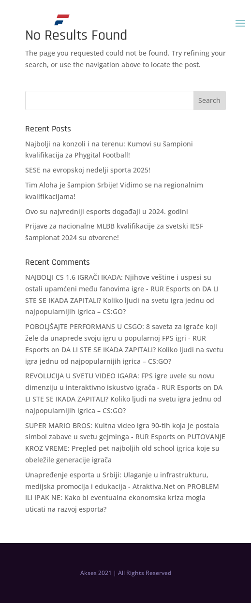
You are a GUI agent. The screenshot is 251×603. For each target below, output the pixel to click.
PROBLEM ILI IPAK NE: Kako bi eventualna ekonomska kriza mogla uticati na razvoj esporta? (122, 498)
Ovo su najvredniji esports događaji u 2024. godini (106, 211)
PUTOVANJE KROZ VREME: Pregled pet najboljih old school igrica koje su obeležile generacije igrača (125, 448)
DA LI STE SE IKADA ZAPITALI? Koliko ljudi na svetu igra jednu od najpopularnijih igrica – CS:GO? (122, 300)
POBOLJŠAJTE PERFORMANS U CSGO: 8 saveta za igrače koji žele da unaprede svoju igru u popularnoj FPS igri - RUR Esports (121, 338)
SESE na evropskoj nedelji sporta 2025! (87, 169)
